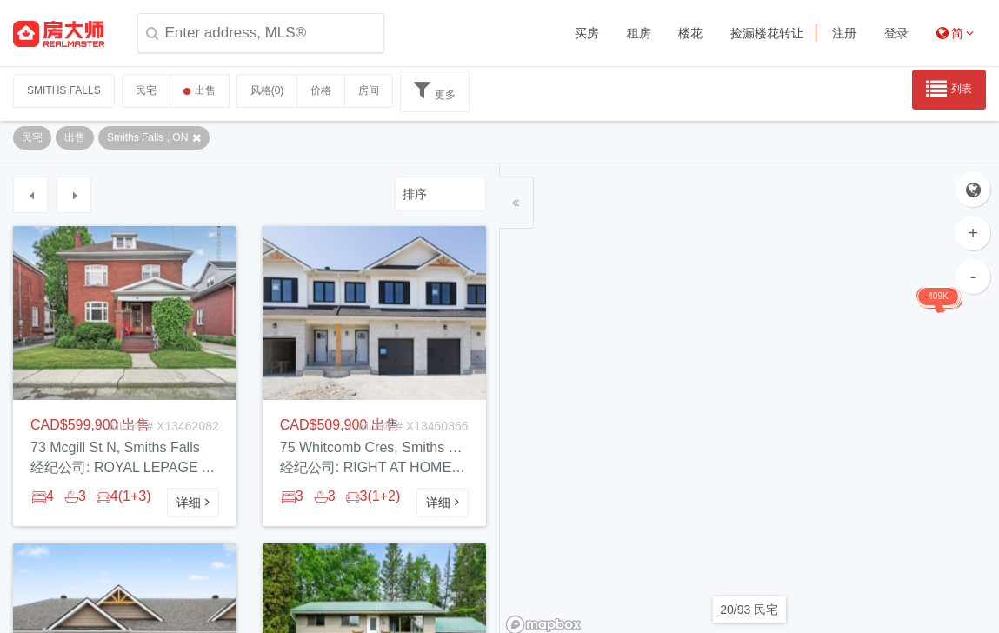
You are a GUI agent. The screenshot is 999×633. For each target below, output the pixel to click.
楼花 (690, 33)
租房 (639, 33)
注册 (844, 33)
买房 (587, 33)
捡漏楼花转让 (766, 33)
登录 (896, 33)
